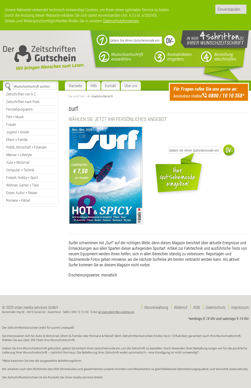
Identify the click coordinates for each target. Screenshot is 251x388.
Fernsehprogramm (19, 109)
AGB (196, 307)
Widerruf (180, 307)
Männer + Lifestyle (19, 154)
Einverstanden (229, 9)
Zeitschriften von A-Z (21, 94)
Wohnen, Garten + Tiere (22, 185)
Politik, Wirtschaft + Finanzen (26, 147)
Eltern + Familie (17, 139)
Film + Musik (15, 116)
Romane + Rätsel (18, 200)
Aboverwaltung (156, 307)
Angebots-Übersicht (102, 96)
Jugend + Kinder (17, 131)
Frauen (11, 124)
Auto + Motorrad (17, 162)
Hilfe (93, 85)
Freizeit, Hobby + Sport (22, 177)
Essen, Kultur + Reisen (22, 192)
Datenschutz (215, 307)
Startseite (75, 85)
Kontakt (110, 85)
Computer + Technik (20, 169)
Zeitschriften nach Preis (22, 101)
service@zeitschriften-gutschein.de (116, 312)
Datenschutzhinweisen (121, 20)
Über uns (130, 85)
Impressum (240, 307)
